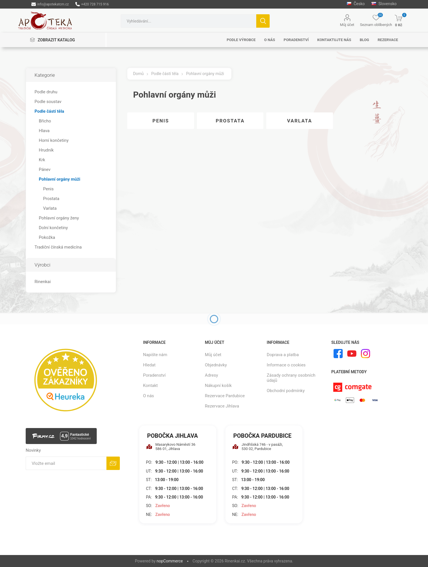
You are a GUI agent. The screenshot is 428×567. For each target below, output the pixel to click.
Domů (138, 73)
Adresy (211, 375)
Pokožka (47, 237)
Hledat (263, 21)
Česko (356, 3)
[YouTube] (351, 353)
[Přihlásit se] (66, 463)
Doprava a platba (283, 354)
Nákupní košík (218, 385)
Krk (42, 159)
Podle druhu (46, 91)
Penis (160, 121)
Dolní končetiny (53, 227)
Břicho (45, 121)
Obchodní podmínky (286, 390)
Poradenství (154, 375)
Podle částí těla (49, 111)
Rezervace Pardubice (225, 395)
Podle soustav (48, 101)
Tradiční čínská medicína (58, 247)
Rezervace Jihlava (222, 406)
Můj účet (347, 25)
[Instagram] (365, 353)
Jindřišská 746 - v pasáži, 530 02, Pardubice (257, 446)
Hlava (44, 130)
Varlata (299, 121)
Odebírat (113, 463)
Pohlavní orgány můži (59, 179)
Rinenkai (43, 281)
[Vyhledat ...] (188, 21)
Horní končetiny (53, 140)
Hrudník (46, 150)
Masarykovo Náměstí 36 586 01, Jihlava (170, 446)
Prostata (230, 121)
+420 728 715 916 (92, 4)
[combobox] (188, 21)
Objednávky (216, 365)
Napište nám (155, 354)
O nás (148, 395)
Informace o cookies (286, 365)
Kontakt (150, 385)
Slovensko (384, 3)
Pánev (45, 169)
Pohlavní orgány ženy (59, 218)
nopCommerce (170, 561)
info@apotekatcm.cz (50, 4)
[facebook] (338, 353)
